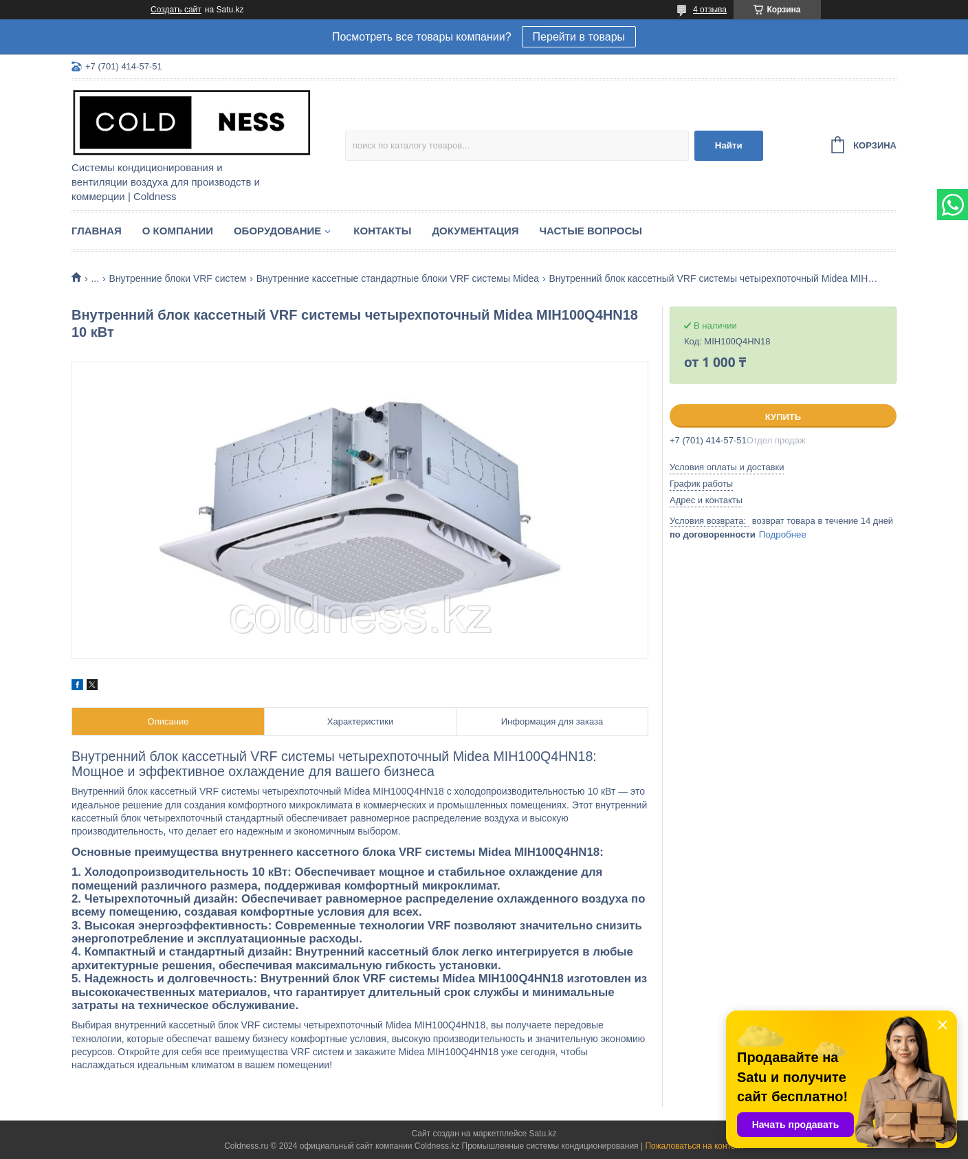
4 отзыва (710, 9)
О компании (177, 230)
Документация (475, 230)
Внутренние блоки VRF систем (178, 278)
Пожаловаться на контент (694, 1146)
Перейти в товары (579, 37)
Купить (783, 417)
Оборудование (277, 230)
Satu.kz (542, 1133)
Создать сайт (176, 9)
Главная (97, 230)
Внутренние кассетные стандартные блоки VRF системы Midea (397, 278)
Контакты (382, 230)
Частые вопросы (591, 230)
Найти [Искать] (728, 145)
